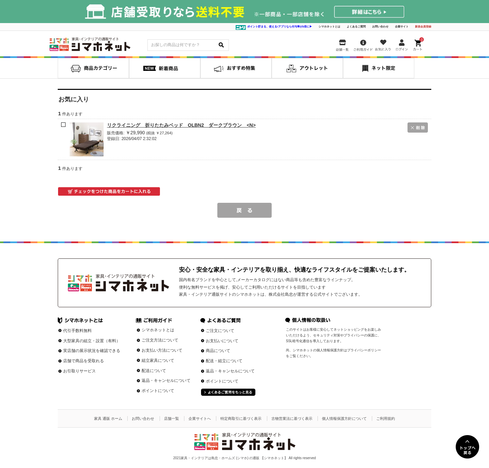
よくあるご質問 (356, 26)
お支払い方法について (162, 350)
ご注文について (220, 330)
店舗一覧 (171, 418)
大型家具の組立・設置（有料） (91, 340)
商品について (218, 350)
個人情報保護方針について (344, 418)
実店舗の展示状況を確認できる (91, 350)
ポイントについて (158, 390)
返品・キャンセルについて (166, 380)
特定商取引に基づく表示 (240, 418)
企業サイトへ (199, 418)
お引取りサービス (79, 371)
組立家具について (158, 360)
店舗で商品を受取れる (83, 360)
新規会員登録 (423, 26)
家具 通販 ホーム (108, 418)
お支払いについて (222, 340)
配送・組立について (224, 360)
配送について (154, 370)
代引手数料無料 (77, 330)
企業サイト (402, 26)
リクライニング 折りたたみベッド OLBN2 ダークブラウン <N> (181, 125)
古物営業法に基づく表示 (291, 418)
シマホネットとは (329, 26)
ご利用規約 (385, 418)
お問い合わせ (380, 26)
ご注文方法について (160, 340)
